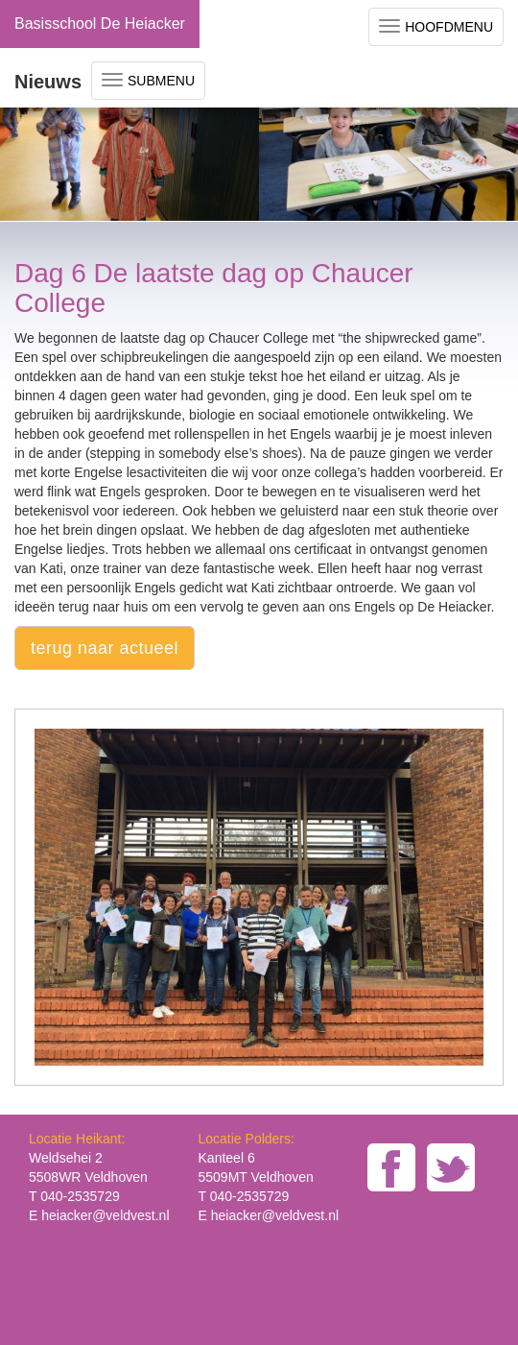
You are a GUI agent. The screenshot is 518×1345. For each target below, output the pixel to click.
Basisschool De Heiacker (99, 23)
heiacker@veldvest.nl (105, 1215)
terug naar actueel (104, 648)
